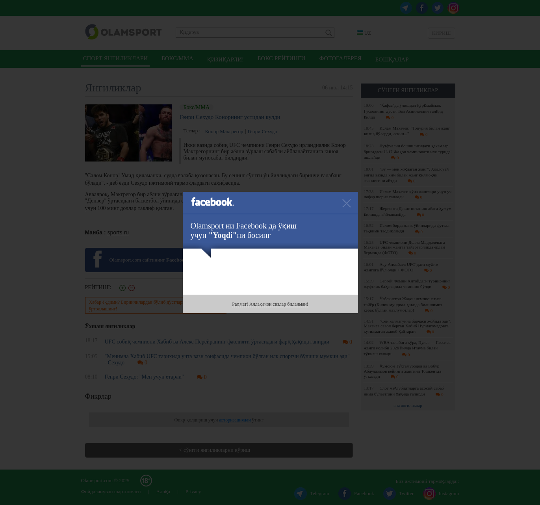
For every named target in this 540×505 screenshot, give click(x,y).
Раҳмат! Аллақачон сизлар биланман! (270, 304)
